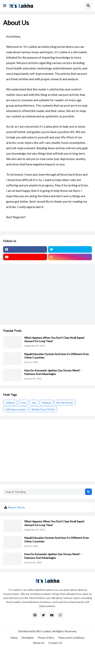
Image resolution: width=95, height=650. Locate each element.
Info (34, 402)
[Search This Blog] (43, 491)
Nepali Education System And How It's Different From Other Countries (56, 355)
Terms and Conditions (71, 637)
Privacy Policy (46, 637)
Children (10, 402)
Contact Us (55, 642)
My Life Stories (64, 402)
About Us (39, 642)
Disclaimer (28, 637)
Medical (46, 402)
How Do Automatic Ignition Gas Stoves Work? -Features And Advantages (53, 372)
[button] (4, 5)
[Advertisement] (47, 294)
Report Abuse (16, 507)
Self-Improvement (15, 409)
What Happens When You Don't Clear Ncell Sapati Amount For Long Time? (54, 339)
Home (14, 637)
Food (23, 402)
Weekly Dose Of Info (43, 409)
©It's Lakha (43, 631)
